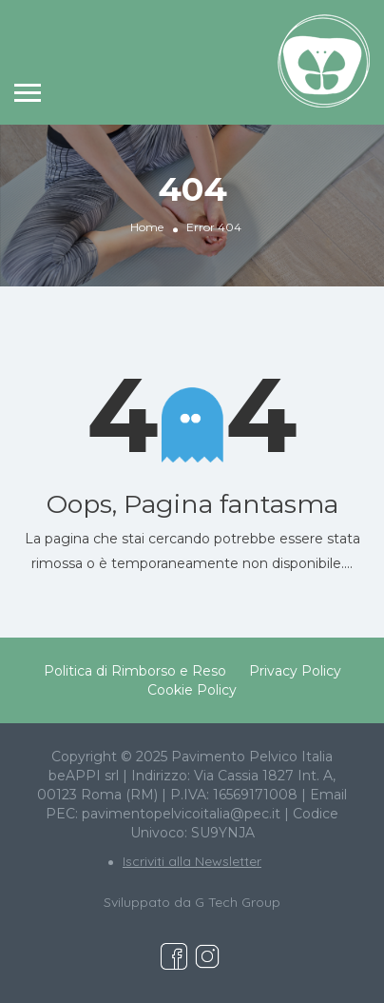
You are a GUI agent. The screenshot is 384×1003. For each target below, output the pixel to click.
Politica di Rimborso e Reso (135, 670)
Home (146, 227)
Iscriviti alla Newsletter (192, 861)
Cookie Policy (192, 689)
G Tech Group (237, 902)
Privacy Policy (295, 670)
